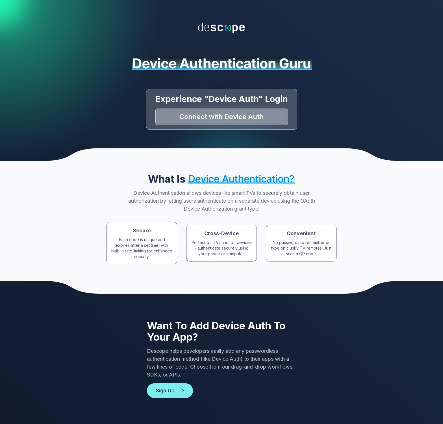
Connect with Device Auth (221, 117)
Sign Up (170, 390)
